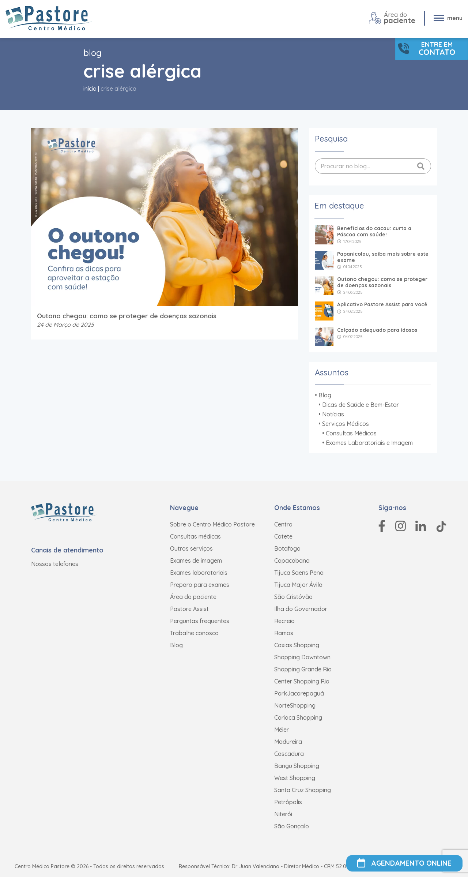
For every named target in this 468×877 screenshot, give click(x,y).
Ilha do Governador (300, 608)
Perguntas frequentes (199, 621)
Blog (324, 395)
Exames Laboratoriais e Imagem (369, 443)
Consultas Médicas (351, 433)
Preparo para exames (199, 584)
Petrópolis (288, 802)
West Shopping (294, 778)
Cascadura (289, 753)
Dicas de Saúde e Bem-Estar (360, 405)
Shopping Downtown (302, 657)
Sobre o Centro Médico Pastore (212, 524)
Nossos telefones (54, 563)
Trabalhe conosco (194, 633)
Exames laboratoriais (198, 572)
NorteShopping (295, 705)
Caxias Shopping (296, 645)
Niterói (283, 814)
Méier (281, 729)
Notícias (333, 414)
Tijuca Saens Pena (299, 572)
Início (90, 88)
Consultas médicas (195, 536)
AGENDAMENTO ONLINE (404, 863)
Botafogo (287, 548)
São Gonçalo (291, 826)
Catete (283, 536)
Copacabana (292, 560)
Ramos (283, 633)
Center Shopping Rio (301, 681)
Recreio (284, 621)
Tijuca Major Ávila (298, 584)
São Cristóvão (293, 596)
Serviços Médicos (345, 424)
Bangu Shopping (296, 765)
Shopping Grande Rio (303, 669)
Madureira (288, 741)
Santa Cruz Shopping (302, 790)
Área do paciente (193, 596)
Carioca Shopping (298, 717)
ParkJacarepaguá (299, 693)
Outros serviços (191, 548)
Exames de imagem (196, 560)
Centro (283, 524)
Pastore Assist (189, 608)
